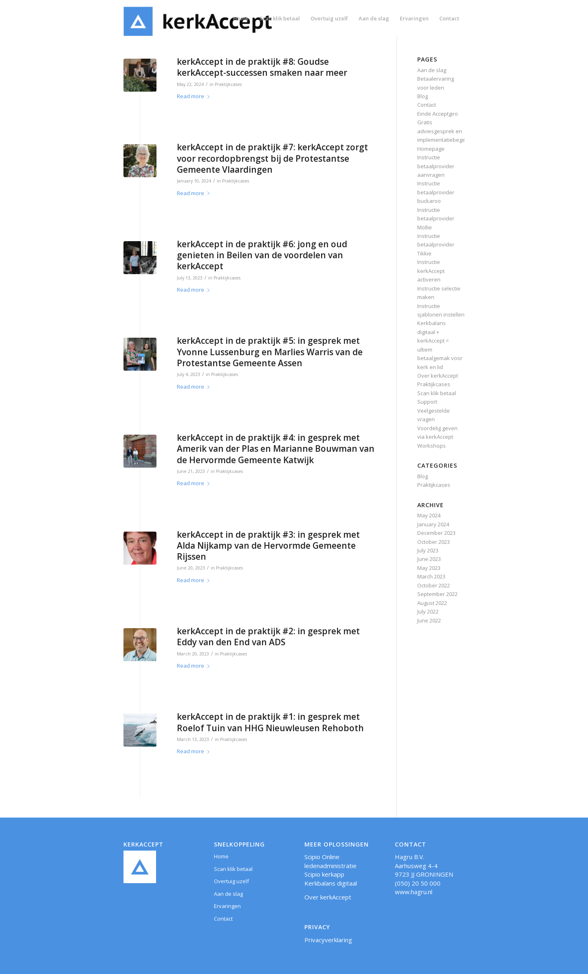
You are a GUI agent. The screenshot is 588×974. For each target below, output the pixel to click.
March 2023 (431, 576)
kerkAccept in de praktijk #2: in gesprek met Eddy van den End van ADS (268, 636)
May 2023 (428, 568)
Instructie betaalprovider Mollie (435, 218)
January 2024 (433, 524)
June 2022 (429, 620)
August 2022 (432, 603)
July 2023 (427, 550)
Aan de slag (431, 70)
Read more (195, 96)
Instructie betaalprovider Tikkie (435, 244)
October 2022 (433, 585)
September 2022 (437, 594)
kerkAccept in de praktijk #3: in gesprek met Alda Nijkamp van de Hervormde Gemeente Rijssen (268, 546)
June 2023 (429, 559)
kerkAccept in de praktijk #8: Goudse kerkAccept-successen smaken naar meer (262, 67)
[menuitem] (241, 18)
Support (427, 401)
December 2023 (436, 532)
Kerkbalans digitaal (330, 883)
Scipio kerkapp (324, 874)
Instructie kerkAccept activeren (431, 270)
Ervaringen (227, 906)
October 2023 (433, 541)
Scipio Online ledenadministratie (330, 861)
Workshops (431, 445)
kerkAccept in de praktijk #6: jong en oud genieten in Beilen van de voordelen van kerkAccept (262, 255)
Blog (422, 96)
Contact (426, 104)
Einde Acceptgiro (437, 113)
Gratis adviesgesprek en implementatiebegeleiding (449, 131)
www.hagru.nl (413, 892)
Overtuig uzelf (231, 881)
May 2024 (428, 515)
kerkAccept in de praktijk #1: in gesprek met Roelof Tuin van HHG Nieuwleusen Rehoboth (270, 722)
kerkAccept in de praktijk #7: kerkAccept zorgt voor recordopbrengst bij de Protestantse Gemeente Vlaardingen (272, 158)
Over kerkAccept (437, 375)
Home (221, 856)
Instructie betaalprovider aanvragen (435, 166)
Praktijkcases (228, 84)
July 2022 (427, 611)
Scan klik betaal (436, 393)
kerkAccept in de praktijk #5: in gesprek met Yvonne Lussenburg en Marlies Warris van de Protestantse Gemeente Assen (270, 352)
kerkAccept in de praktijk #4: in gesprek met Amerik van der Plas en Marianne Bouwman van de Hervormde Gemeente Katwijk (275, 449)
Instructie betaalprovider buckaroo (435, 192)
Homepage (431, 148)
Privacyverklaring (328, 940)
